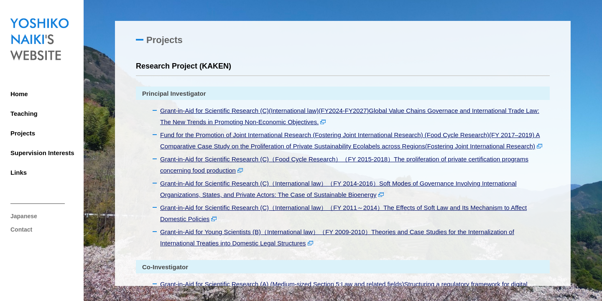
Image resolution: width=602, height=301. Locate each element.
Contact (21, 229)
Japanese (23, 216)
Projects (22, 133)
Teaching (24, 113)
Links (18, 172)
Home (19, 93)
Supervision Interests (42, 152)
